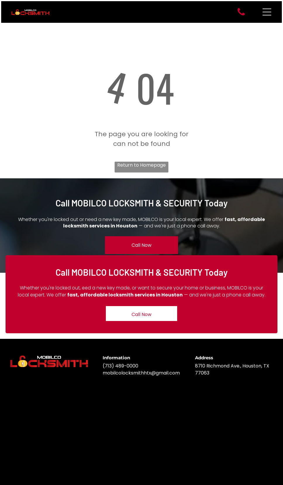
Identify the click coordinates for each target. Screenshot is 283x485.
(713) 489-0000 (120, 366)
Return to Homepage (141, 165)
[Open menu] (267, 12)
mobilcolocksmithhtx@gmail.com (141, 373)
